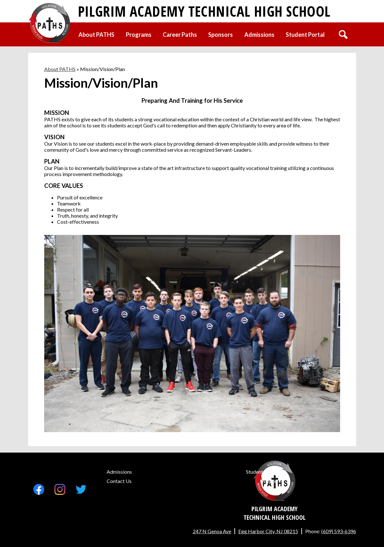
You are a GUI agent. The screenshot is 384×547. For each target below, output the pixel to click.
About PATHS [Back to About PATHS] (60, 69)
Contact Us (119, 481)
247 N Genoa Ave (212, 531)
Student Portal (262, 472)
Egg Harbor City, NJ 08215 (268, 531)
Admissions (119, 472)
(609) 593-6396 (338, 531)
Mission (269, 481)
